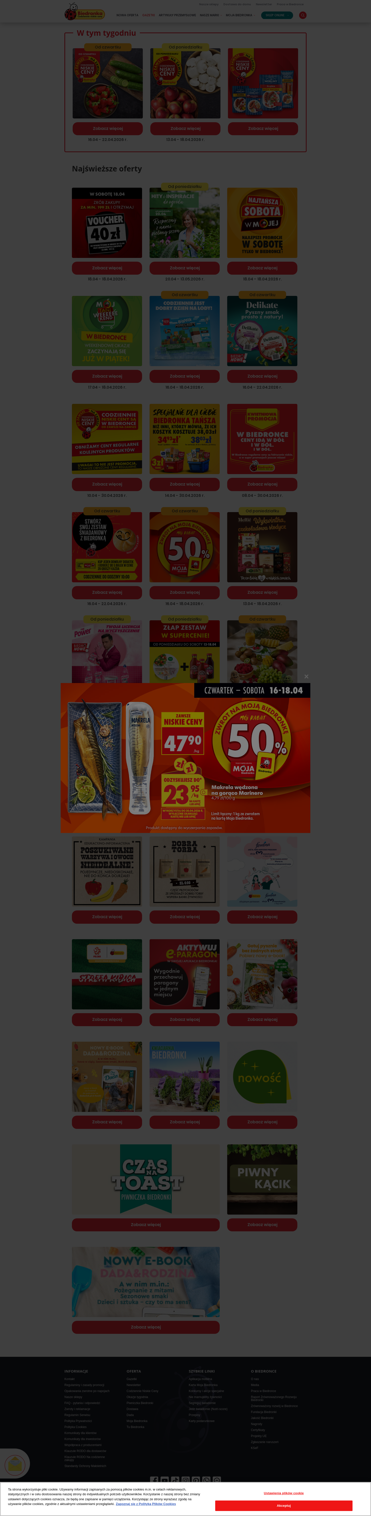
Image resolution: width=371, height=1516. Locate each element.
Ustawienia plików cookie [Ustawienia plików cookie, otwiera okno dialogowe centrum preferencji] (284, 1493)
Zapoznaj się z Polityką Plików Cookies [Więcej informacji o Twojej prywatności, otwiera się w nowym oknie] (146, 1504)
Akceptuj (284, 1506)
